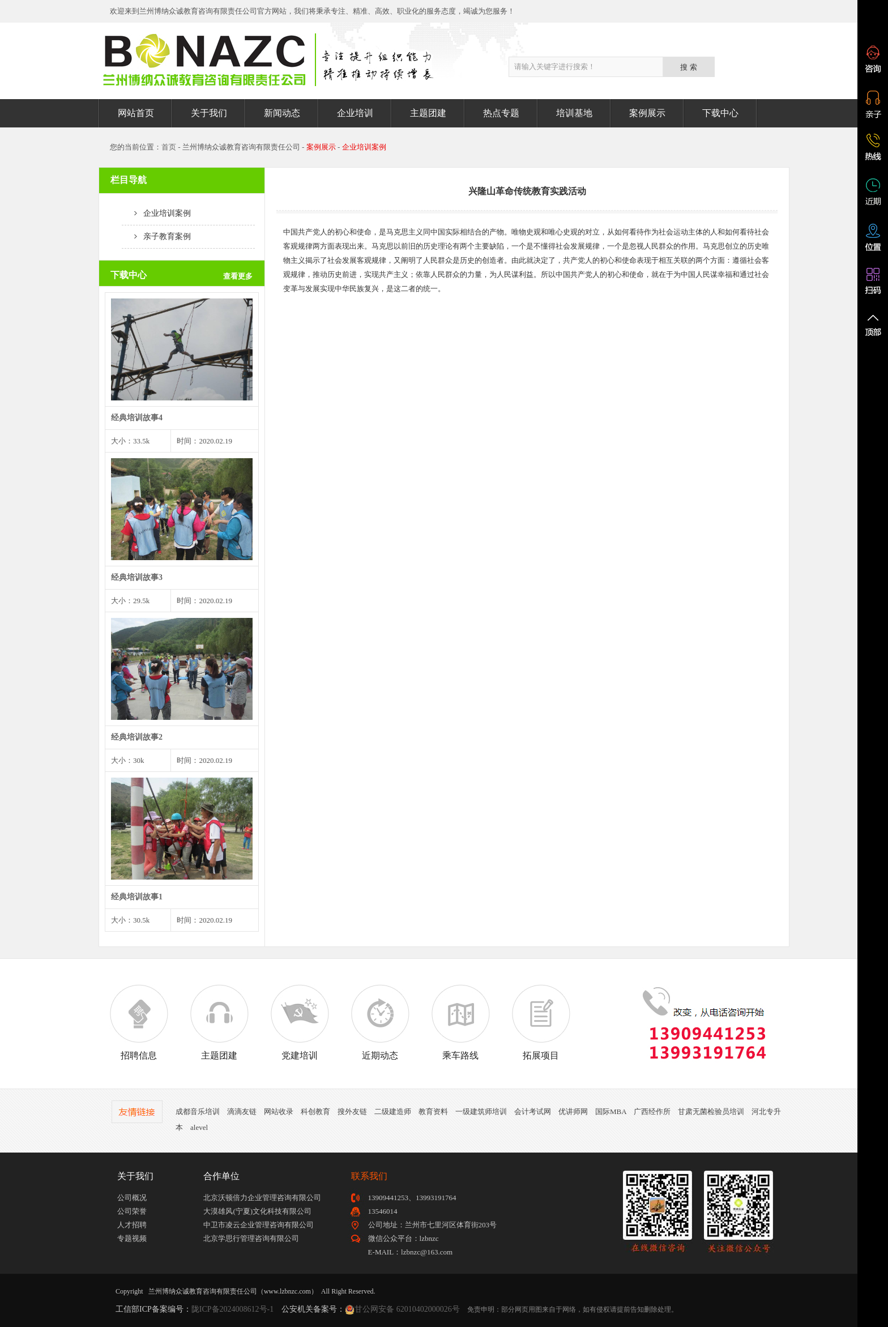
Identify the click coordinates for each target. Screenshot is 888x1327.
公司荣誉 (132, 1211)
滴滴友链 (242, 1111)
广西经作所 (652, 1111)
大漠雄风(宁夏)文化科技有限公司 (257, 1211)
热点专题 (501, 113)
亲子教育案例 (156, 236)
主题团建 (428, 113)
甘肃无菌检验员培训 (711, 1111)
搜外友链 (352, 1111)
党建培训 (299, 1022)
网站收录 (278, 1111)
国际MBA (610, 1111)
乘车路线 (460, 1022)
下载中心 (720, 113)
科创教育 (315, 1111)
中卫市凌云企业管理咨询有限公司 (258, 1225)
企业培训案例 (156, 213)
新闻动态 (282, 113)
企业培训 (355, 113)
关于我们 (209, 113)
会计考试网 (532, 1111)
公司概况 (132, 1197)
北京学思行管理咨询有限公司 (251, 1238)
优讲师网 (573, 1111)
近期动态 (380, 1022)
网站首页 (136, 113)
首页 (168, 147)
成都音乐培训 (198, 1111)
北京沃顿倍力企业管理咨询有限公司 (262, 1197)
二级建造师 (392, 1111)
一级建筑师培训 (481, 1111)
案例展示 (647, 113)
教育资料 (433, 1111)
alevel (199, 1127)
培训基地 (574, 113)
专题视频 (132, 1238)
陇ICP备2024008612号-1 (232, 1309)
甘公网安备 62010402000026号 (407, 1309)
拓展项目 (540, 1022)
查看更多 (238, 276)
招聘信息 (138, 1022)
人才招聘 (132, 1225)
